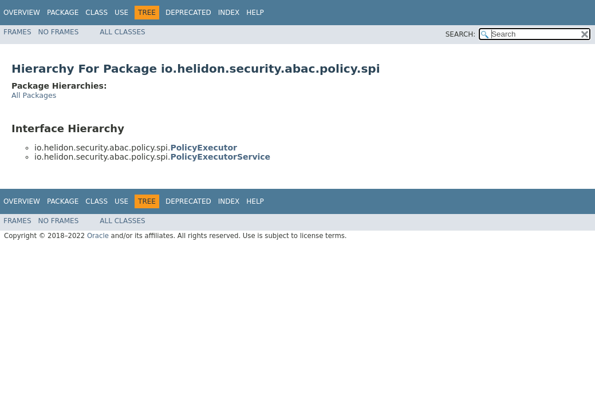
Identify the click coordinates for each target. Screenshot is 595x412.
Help (255, 13)
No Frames (58, 32)
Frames (17, 32)
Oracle (98, 236)
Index (229, 13)
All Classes (122, 32)
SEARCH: (461, 34)
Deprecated (188, 13)
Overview (21, 13)
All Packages (33, 95)
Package (62, 13)
